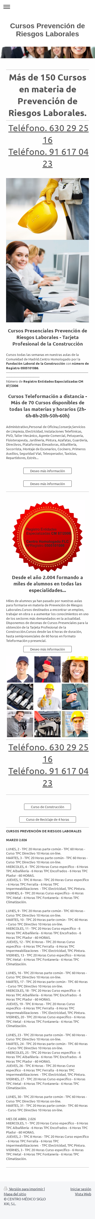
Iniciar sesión (80, 1188)
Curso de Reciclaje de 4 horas (47, 819)
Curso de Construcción (47, 807)
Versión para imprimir (24, 1188)
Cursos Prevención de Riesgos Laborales (47, 30)
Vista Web (83, 1194)
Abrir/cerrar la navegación (47, 6)
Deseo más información (47, 471)
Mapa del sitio (15, 1194)
